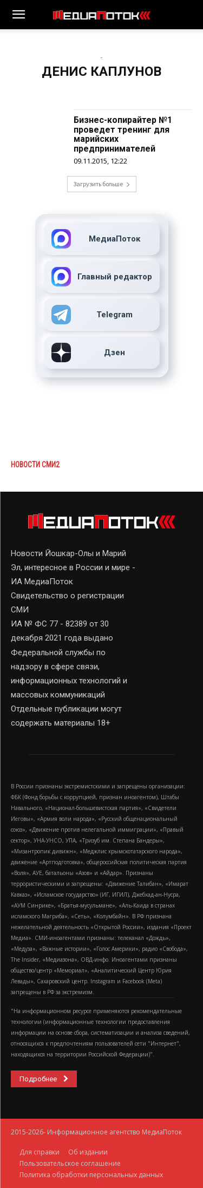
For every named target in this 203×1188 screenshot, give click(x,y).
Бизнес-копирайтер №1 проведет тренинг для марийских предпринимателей (123, 134)
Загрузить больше (101, 184)
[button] (18, 14)
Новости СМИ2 (35, 464)
